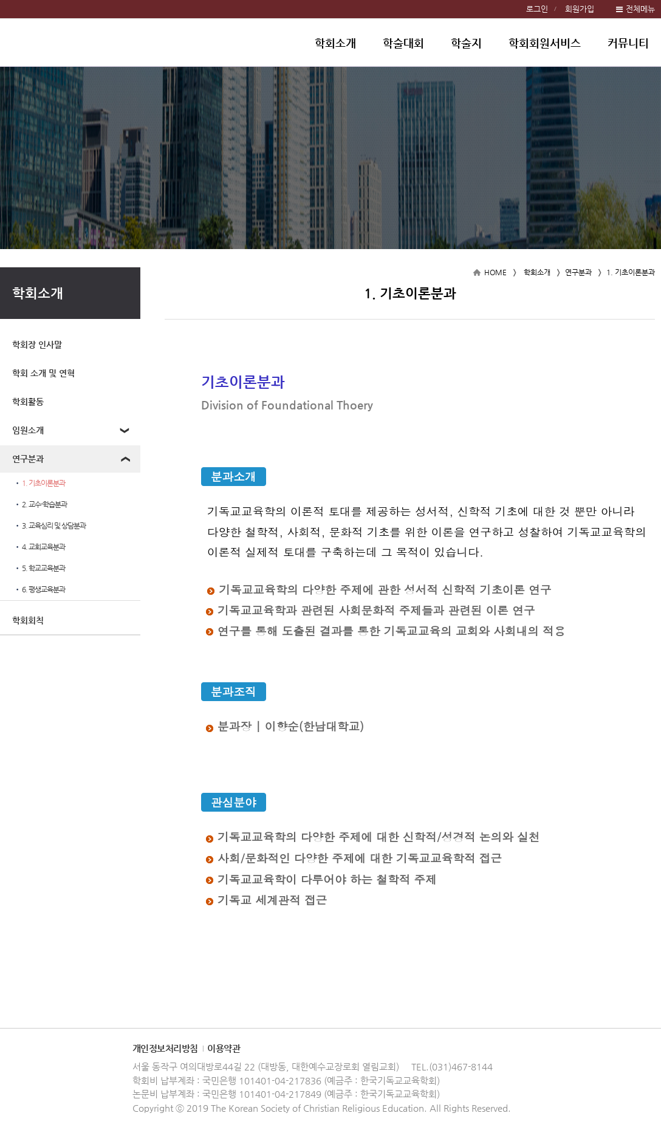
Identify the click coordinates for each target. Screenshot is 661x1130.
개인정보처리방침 (165, 1048)
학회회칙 (28, 620)
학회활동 (28, 401)
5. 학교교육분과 (39, 568)
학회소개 (335, 42)
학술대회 (403, 42)
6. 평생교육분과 (39, 589)
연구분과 (28, 459)
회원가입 (579, 8)
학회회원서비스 (545, 42)
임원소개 (28, 430)
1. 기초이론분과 (39, 483)
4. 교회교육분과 (39, 547)
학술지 (466, 42)
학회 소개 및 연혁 (43, 373)
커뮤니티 (628, 42)
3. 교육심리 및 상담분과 (50, 525)
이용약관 (223, 1048)
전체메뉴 (640, 8)
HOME (495, 272)
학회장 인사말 (37, 344)
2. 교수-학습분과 (40, 504)
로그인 (537, 8)
